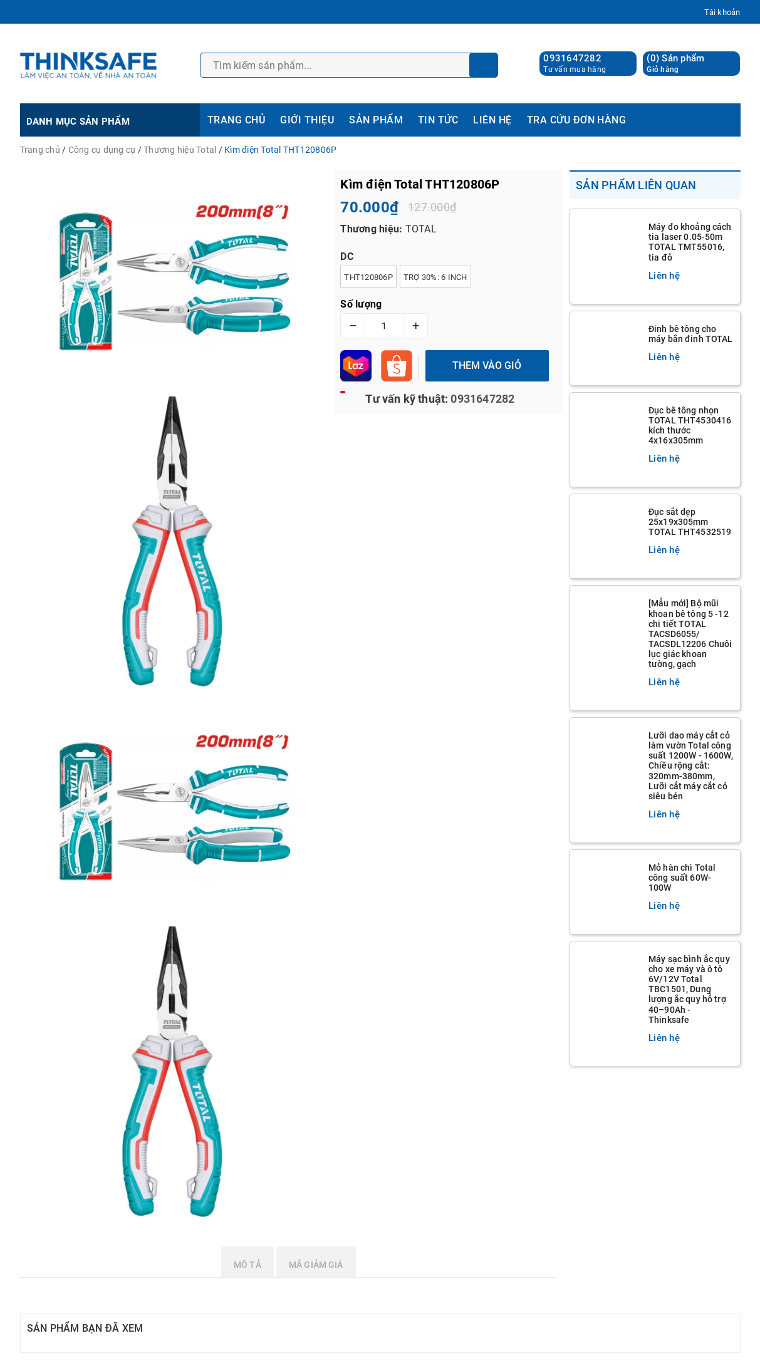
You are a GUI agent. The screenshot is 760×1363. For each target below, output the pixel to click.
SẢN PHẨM (376, 120)
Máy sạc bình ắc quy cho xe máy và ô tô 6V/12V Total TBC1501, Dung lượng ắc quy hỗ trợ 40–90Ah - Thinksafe (689, 989)
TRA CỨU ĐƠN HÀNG (577, 120)
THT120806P (368, 277)
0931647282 (572, 58)
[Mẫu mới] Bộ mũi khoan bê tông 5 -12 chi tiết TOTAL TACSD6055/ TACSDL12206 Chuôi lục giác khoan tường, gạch (690, 633)
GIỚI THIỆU (307, 120)
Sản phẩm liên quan (636, 185)
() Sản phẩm (675, 64)
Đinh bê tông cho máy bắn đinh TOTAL (690, 334)
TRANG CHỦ (236, 120)
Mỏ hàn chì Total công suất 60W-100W (682, 878)
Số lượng (361, 304)
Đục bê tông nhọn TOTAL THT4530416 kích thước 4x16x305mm (689, 425)
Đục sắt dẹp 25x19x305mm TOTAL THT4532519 (689, 522)
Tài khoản (722, 12)
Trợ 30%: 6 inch (435, 277)
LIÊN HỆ (492, 120)
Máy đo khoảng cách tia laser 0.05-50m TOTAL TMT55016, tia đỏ (690, 242)
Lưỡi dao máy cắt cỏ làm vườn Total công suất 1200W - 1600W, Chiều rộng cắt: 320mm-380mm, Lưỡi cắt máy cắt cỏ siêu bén (690, 765)
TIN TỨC (438, 120)
